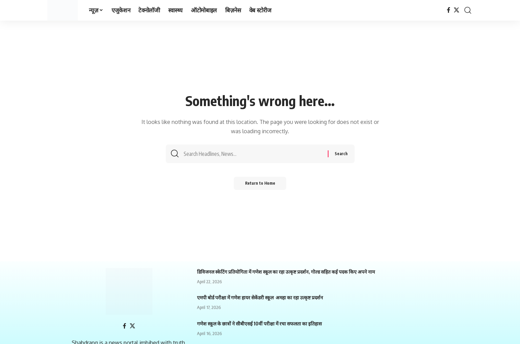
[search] (467, 10)
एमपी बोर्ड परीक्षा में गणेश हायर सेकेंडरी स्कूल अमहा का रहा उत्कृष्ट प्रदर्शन (260, 297)
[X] (456, 10)
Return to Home (260, 185)
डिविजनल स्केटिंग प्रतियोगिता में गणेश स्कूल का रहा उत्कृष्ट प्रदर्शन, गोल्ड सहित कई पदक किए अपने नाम (286, 272)
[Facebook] (448, 10)
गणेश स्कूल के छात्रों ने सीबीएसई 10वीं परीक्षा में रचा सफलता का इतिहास (259, 323)
